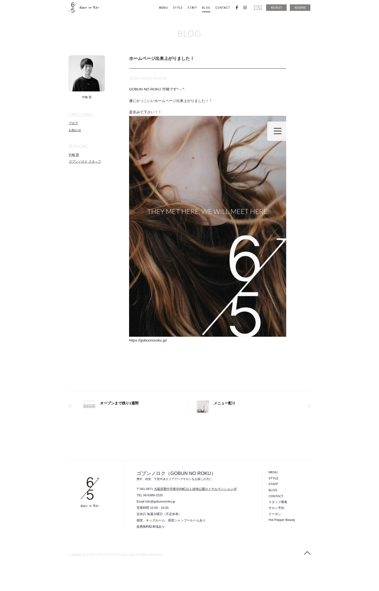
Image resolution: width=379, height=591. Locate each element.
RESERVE (300, 7)
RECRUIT (276, 7)
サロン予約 (276, 508)
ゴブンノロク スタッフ (85, 161)
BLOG (206, 7)
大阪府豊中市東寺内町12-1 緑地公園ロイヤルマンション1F (195, 489)
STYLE (178, 7)
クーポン (275, 514)
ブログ (73, 123)
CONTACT (222, 7)
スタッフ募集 (278, 502)
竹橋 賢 (74, 155)
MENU (163, 7)
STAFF (192, 7)
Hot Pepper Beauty (282, 520)
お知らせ (75, 130)
